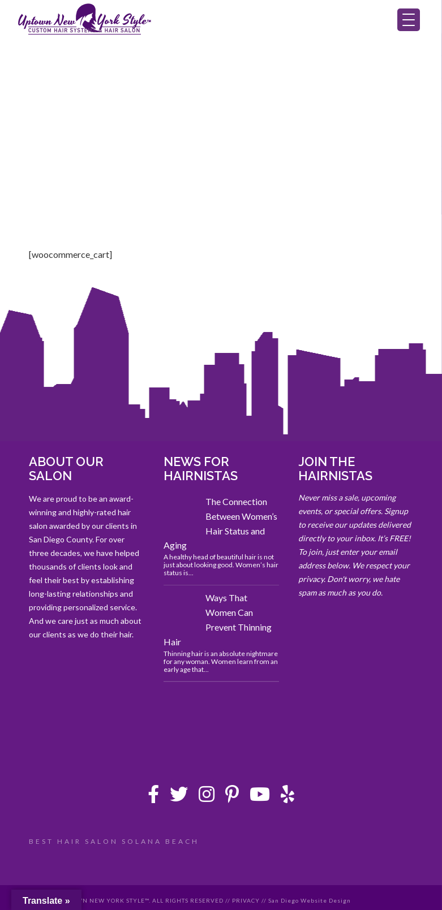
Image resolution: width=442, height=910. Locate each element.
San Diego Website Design (309, 900)
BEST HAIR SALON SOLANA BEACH (114, 841)
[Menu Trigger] (408, 19)
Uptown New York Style (85, 19)
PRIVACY (246, 900)
